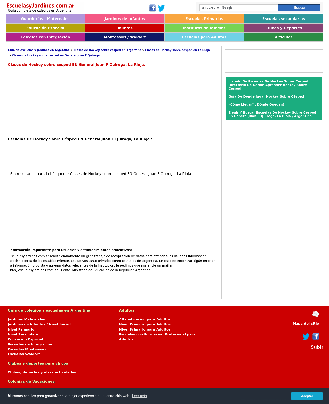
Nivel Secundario (23, 334)
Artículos (283, 37)
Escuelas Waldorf (24, 354)
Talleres (125, 28)
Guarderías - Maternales (45, 19)
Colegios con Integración (45, 37)
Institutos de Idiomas (204, 28)
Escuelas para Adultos (204, 37)
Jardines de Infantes (124, 19)
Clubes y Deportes (283, 28)
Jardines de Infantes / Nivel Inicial (39, 324)
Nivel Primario (21, 329)
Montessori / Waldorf (125, 37)
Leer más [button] (139, 396)
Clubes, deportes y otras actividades (42, 372)
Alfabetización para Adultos (145, 319)
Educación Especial (45, 28)
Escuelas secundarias (283, 19)
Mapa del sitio (306, 324)
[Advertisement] (45, 101)
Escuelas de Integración (30, 344)
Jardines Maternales (26, 319)
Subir (317, 347)
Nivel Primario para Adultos (145, 324)
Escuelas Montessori (27, 349)
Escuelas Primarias (204, 19)
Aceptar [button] (307, 396)
